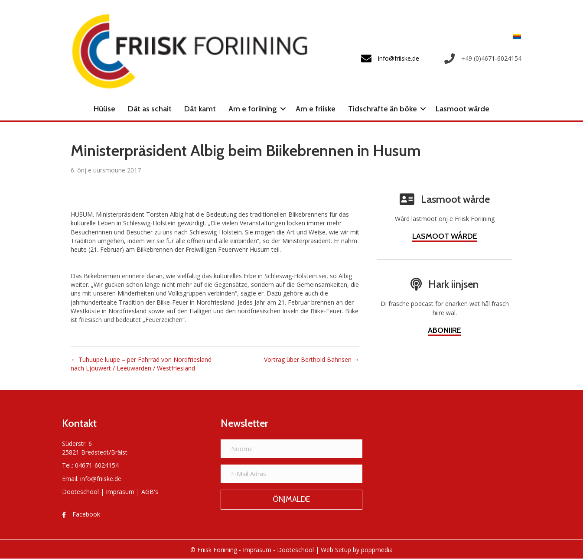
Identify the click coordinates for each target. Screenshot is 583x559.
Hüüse (104, 109)
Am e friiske (315, 109)
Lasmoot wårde (462, 109)
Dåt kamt (200, 109)
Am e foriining (252, 109)
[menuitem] (515, 36)
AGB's (149, 492)
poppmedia (377, 550)
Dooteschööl (80, 492)
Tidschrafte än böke (382, 109)
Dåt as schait (150, 109)
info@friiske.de (100, 478)
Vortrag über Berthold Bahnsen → (311, 359)
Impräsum (120, 492)
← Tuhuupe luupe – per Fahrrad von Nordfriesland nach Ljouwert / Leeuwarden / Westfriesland (141, 363)
